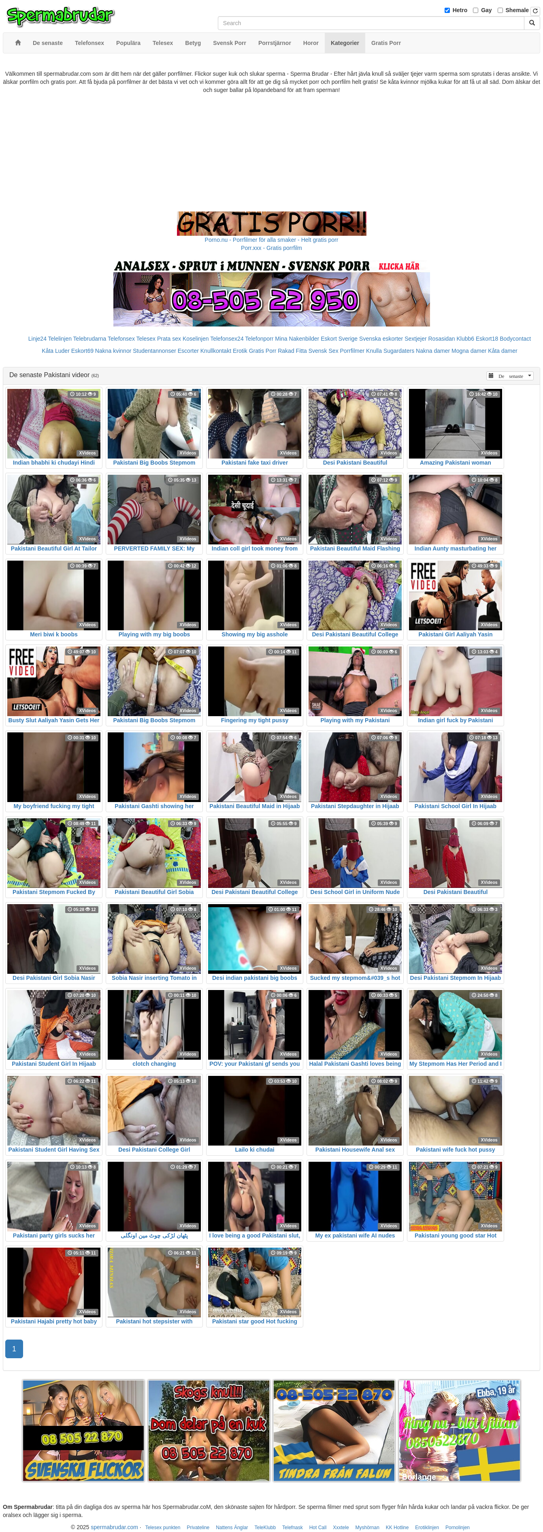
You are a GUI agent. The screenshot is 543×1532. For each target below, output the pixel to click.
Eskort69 (82, 351)
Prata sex (169, 338)
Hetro (460, 10)
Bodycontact (515, 338)
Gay (486, 10)
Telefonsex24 (227, 338)
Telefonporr (259, 338)
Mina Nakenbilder (297, 338)
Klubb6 (466, 338)
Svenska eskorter (381, 338)
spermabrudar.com (114, 1527)
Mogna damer (468, 351)
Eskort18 (487, 338)
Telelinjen (60, 338)
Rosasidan (441, 338)
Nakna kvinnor (113, 351)
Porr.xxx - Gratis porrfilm (271, 248)
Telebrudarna (89, 338)
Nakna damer (433, 351)
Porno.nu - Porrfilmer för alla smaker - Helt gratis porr (272, 240)
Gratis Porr (263, 351)
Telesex (145, 338)
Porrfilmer (352, 351)
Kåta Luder (56, 351)
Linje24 (37, 338)
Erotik (240, 351)
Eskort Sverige (339, 338)
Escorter (188, 351)
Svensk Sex (324, 351)
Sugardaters (398, 351)
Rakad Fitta (292, 351)
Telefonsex (121, 338)
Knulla (374, 351)
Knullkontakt (215, 351)
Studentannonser (154, 351)
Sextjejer (415, 338)
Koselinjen (196, 338)
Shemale (517, 10)
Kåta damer (502, 351)
